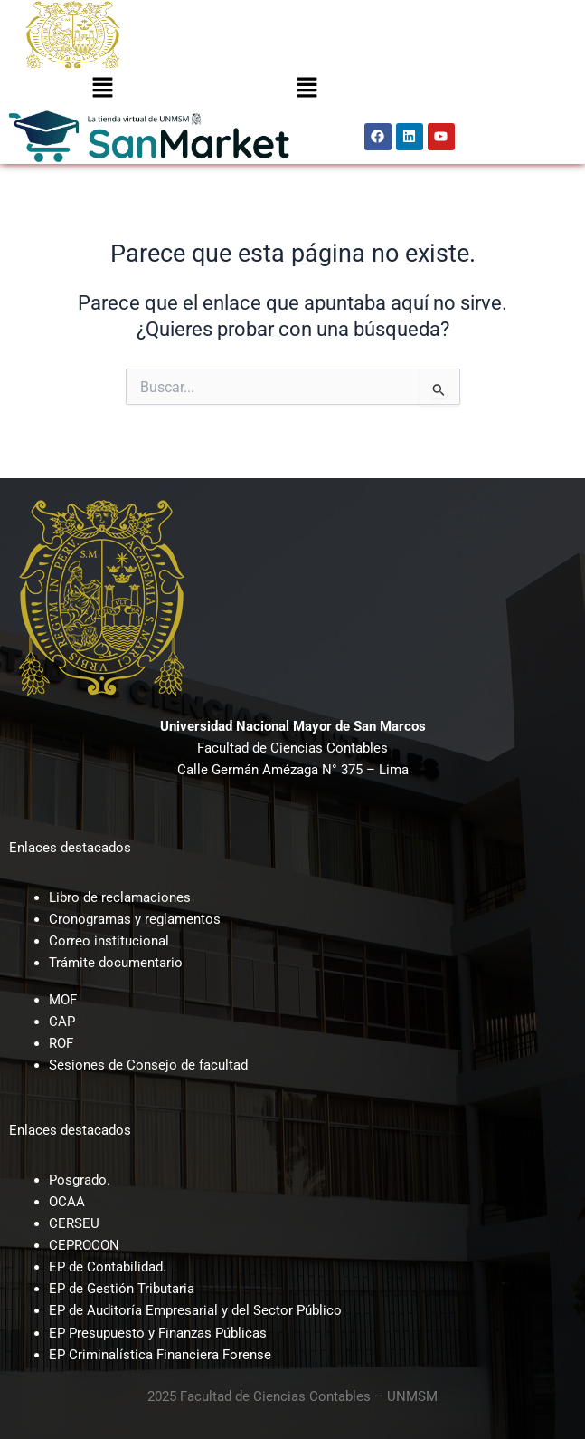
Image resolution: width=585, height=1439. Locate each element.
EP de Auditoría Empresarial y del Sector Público (195, 1310)
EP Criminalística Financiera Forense (160, 1355)
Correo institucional (109, 941)
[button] (102, 89)
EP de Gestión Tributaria (121, 1289)
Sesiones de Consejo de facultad (148, 1065)
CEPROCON (84, 1245)
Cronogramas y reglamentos (135, 919)
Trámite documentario (116, 963)
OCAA (67, 1202)
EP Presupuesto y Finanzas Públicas (158, 1333)
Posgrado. (79, 1180)
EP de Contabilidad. (107, 1267)
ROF (61, 1043)
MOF (63, 1000)
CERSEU (74, 1223)
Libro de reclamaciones (120, 897)
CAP (62, 1021)
